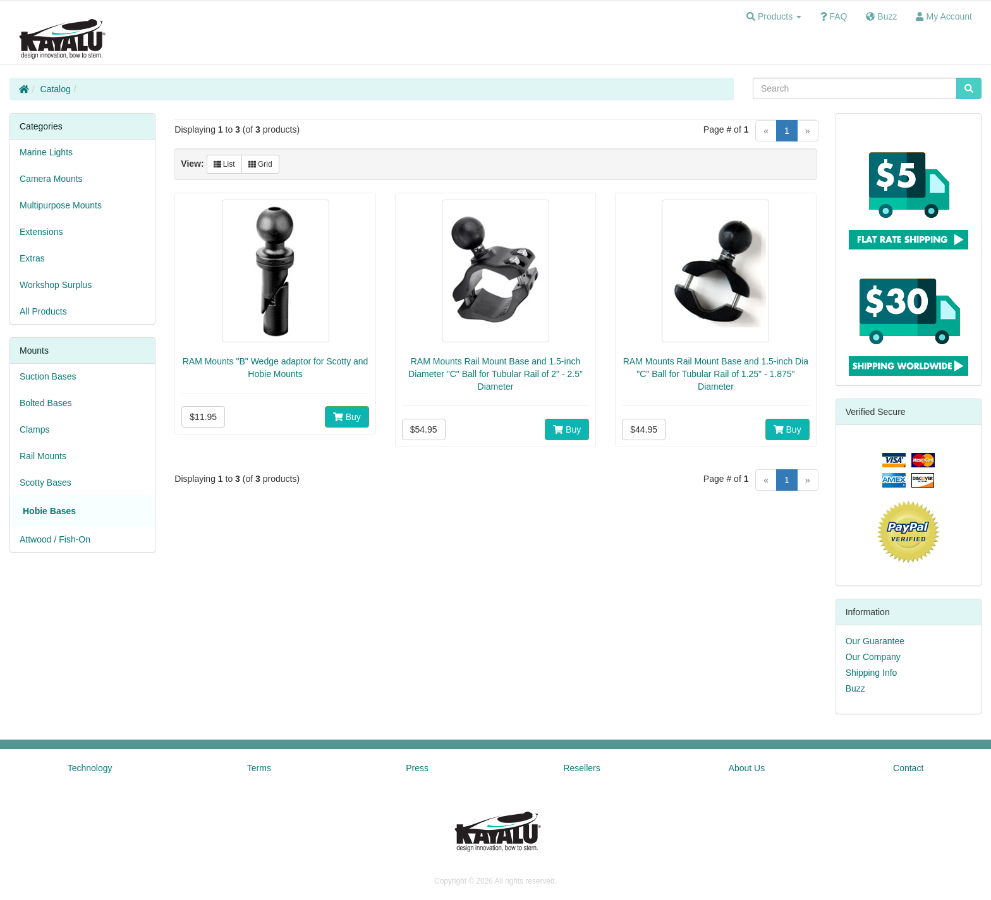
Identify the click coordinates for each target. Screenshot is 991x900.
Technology (90, 768)
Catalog (55, 89)
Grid (260, 164)
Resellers (581, 768)
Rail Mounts (43, 456)
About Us (747, 768)
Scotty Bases (45, 482)
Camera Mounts (51, 179)
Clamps (34, 429)
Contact (908, 768)
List (224, 164)
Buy (347, 417)
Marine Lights (46, 152)
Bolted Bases (46, 403)
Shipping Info (871, 673)
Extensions (41, 232)
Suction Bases (48, 376)
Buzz (855, 688)
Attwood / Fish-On (55, 539)
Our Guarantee (875, 641)
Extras (32, 258)
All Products (43, 311)
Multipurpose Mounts (61, 205)
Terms (259, 768)
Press (417, 768)
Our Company (873, 657)
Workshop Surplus (56, 285)
